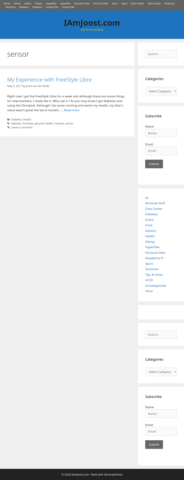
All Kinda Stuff (155, 203)
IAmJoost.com (92, 22)
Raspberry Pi (154, 258)
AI (146, 198)
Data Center (137, 3)
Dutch (149, 220)
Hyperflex (51, 3)
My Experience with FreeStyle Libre (49, 79)
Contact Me (52, 7)
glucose (39, 123)
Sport (115, 3)
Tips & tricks (154, 274)
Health (27, 119)
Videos (27, 3)
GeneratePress (113, 474)
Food (148, 225)
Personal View (81, 3)
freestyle (28, 123)
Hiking (149, 242)
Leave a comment (22, 127)
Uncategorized (155, 285)
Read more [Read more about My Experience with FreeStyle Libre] (71, 110)
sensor (69, 123)
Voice (149, 291)
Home (7, 3)
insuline (59, 123)
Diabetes (24, 7)
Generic (150, 231)
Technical (169, 3)
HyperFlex (152, 247)
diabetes (16, 123)
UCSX (149, 280)
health (49, 123)
